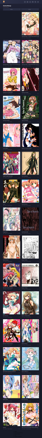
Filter (11, 9)
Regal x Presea (24, 287)
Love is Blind (5, 148)
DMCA (15, 431)
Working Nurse (24, 204)
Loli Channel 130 (25, 232)
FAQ (15, 435)
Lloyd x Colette (24, 260)
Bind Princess (5, 315)
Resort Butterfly (25, 399)
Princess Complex (25, 92)
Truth (4, 204)
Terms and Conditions (18, 432)
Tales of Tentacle (25, 120)
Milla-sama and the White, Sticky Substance (30, 427)
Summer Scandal (6, 120)
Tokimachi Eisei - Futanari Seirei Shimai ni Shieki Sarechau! (30, 36)
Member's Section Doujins (27, 148)
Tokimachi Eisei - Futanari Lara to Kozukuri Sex (11, 64)
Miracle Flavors (24, 343)
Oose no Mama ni (25, 371)
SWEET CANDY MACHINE (8, 176)
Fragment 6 (5, 232)
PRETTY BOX (5, 399)
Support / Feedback (18, 436)
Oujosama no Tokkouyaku (8, 92)
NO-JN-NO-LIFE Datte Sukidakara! (9, 371)
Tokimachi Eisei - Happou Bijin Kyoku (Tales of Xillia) (30, 64)
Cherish (4, 427)
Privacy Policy (17, 434)
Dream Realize (5, 260)
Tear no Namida (25, 176)
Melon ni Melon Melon (26, 315)
